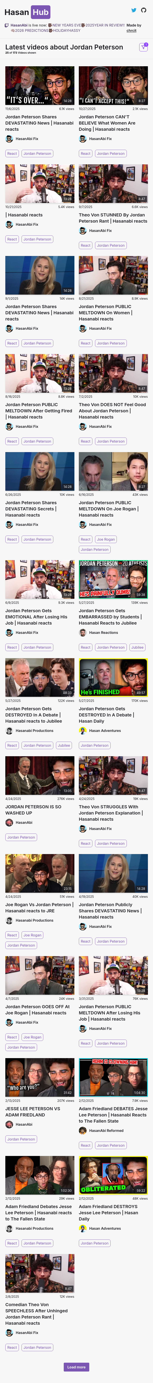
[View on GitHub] (144, 10)
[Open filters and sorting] (143, 47)
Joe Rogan (106, 539)
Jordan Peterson (37, 153)
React (12, 153)
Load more (76, 1367)
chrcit (131, 30)
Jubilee (137, 647)
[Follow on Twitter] (134, 10)
